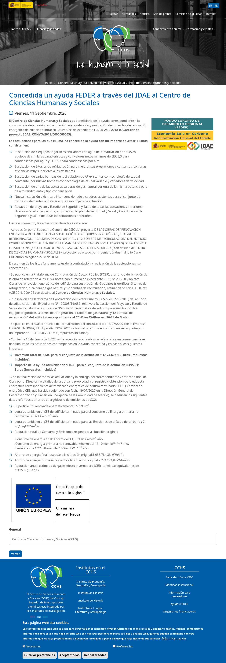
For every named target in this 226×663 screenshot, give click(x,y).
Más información (174, 640)
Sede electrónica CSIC (179, 577)
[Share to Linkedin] (45, 619)
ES (211, 6)
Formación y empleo (199, 29)
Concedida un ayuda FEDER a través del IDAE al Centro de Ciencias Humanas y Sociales (119, 83)
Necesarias (33, 648)
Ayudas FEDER (179, 604)
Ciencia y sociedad (50, 29)
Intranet (211, 14)
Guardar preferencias (39, 656)
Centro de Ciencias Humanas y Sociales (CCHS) (45, 539)
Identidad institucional (179, 585)
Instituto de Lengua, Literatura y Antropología (90, 610)
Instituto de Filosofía (90, 593)
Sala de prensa (162, 14)
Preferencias (124, 648)
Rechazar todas (95, 656)
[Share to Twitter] (39, 619)
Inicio (49, 83)
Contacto (179, 619)
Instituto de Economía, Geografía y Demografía (91, 583)
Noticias (145, 14)
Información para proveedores (179, 594)
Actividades (129, 14)
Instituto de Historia (90, 600)
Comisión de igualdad (188, 14)
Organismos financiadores (179, 611)
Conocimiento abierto (167, 29)
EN (216, 6)
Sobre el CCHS (21, 29)
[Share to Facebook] (32, 619)
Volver (15, 554)
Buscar (113, 14)
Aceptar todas (69, 656)
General (15, 529)
